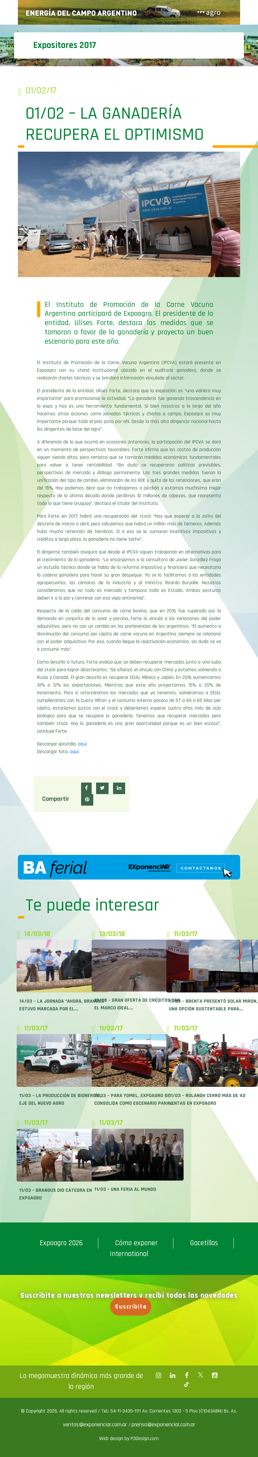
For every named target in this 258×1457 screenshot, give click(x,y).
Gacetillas (204, 1243)
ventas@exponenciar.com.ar (95, 1424)
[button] (86, 788)
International (129, 1254)
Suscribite (134, 1306)
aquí (82, 744)
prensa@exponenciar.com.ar (163, 1424)
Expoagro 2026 (61, 1243)
